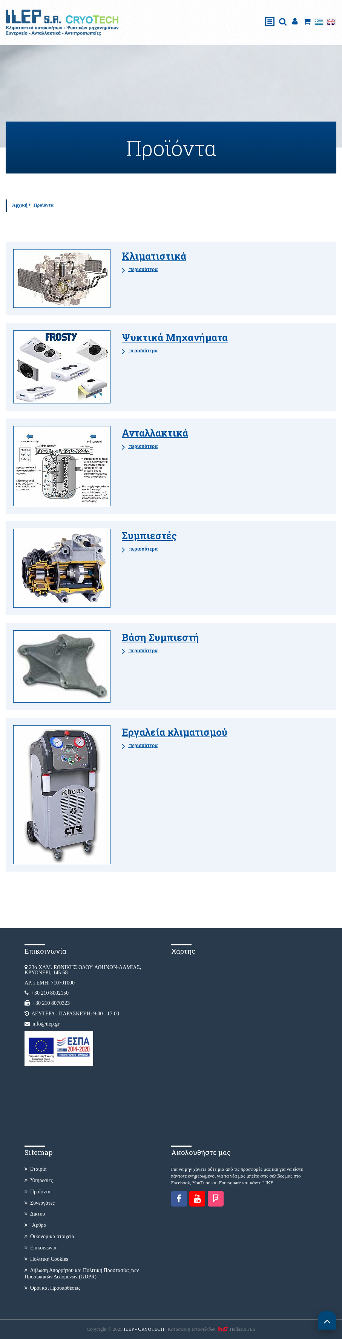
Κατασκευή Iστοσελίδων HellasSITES (212, 1329)
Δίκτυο (35, 1214)
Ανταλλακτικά (155, 432)
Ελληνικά (319, 21)
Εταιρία (35, 1169)
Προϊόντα (43, 204)
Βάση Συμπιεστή (160, 637)
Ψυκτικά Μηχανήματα (175, 337)
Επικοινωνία (41, 1248)
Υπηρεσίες (39, 1180)
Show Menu (270, 13)
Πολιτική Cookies (46, 1259)
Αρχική (20, 204)
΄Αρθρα (35, 1225)
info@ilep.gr (46, 1024)
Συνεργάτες (40, 1203)
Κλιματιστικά (154, 256)
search (282, 21)
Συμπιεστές (149, 535)
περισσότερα (140, 269)
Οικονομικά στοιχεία (49, 1236)
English (331, 21)
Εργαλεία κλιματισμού (174, 732)
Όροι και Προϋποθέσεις (52, 1288)
